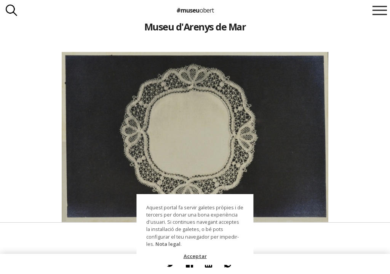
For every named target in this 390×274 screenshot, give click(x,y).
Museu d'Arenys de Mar (195, 26)
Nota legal (168, 244)
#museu (194, 10)
